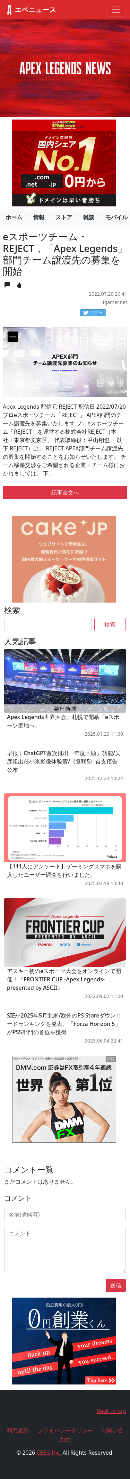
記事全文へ (65, 492)
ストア (63, 217)
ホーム (14, 217)
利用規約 (18, 1430)
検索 (109, 624)
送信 (115, 1285)
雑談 (88, 217)
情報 (38, 217)
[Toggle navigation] (116, 10)
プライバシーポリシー (65, 1430)
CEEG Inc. (48, 1452)
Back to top (111, 1411)
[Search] (48, 624)
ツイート (94, 312)
